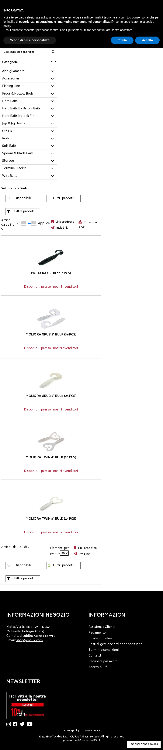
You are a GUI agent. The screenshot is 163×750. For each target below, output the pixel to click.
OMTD (7, 131)
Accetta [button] (147, 40)
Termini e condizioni (104, 650)
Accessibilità (98, 667)
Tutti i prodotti (63, 198)
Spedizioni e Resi (101, 638)
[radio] (18, 223)
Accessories (11, 79)
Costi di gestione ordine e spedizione (115, 644)
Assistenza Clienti (102, 627)
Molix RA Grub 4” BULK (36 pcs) (51, 334)
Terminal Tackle (14, 168)
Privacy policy (71, 731)
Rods (6, 139)
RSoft (96, 741)
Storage (8, 161)
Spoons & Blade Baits (18, 154)
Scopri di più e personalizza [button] (29, 40)
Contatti (95, 655)
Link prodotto (64, 222)
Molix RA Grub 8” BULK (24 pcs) (51, 396)
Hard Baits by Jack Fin (18, 116)
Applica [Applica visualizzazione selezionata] (44, 223)
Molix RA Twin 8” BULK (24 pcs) (51, 518)
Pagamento (97, 632)
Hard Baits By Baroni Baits (21, 109)
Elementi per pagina (59, 551)
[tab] (29, 71)
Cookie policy (92, 731)
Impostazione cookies (144, 744)
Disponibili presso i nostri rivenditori (51, 287)
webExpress (82, 741)
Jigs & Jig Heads (13, 124)
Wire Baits (9, 176)
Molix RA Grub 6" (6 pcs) (51, 273)
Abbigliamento (13, 71)
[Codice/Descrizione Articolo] (19, 52)
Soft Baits (9, 146)
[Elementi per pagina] (64, 553)
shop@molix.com (29, 640)
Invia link (62, 228)
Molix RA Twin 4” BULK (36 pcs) (51, 457)
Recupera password (103, 661)
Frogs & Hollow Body (18, 94)
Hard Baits (10, 101)
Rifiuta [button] (122, 40)
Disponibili (23, 198)
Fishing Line (11, 86)
